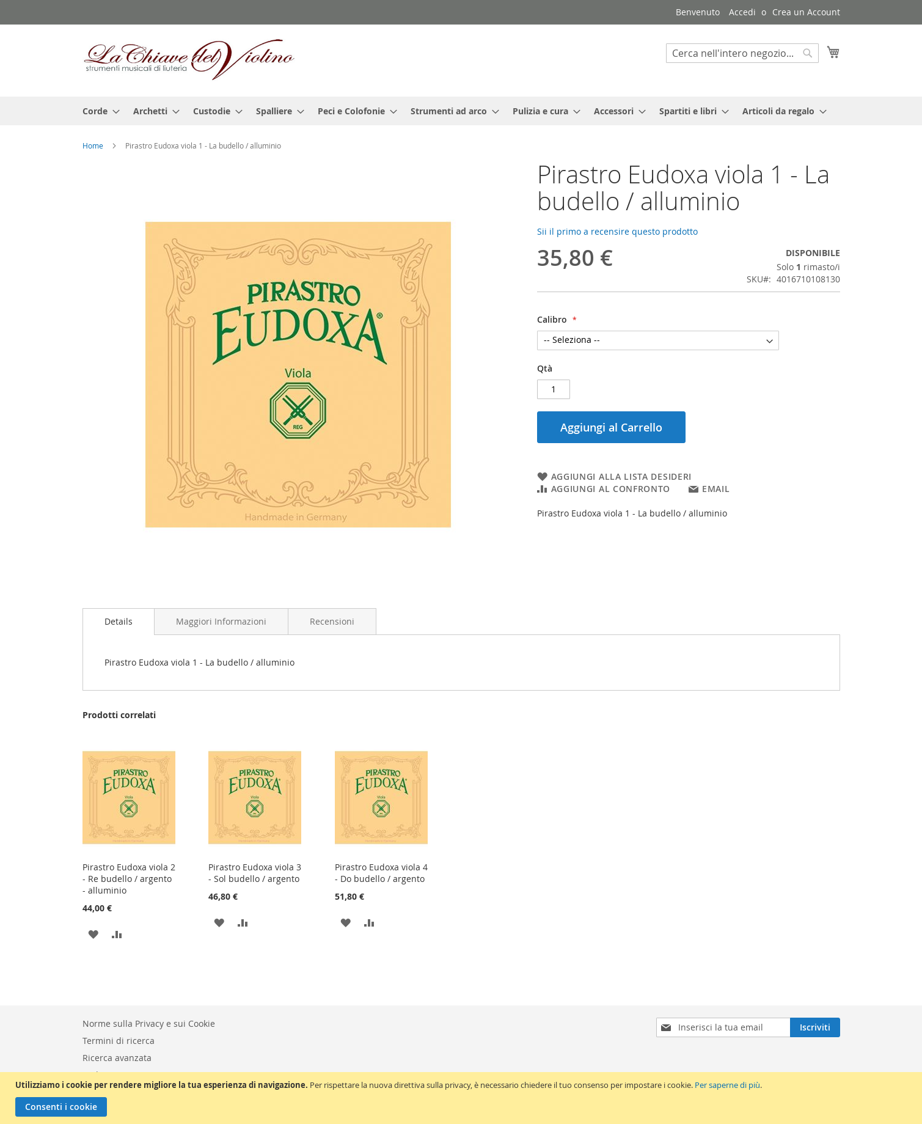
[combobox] (742, 53)
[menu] (461, 111)
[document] (462, 1098)
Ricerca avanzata (117, 1057)
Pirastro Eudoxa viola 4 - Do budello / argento (381, 872)
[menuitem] (97, 111)
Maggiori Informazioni (221, 621)
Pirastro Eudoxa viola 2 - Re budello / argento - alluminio (128, 878)
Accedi (742, 12)
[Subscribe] (815, 1027)
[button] (93, 933)
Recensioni (332, 621)
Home (92, 145)
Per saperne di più (727, 1084)
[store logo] (189, 60)
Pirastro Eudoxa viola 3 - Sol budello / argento (254, 872)
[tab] (118, 621)
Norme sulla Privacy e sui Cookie (148, 1023)
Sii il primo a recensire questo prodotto (617, 231)
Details (118, 621)
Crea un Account (806, 12)
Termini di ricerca (118, 1040)
